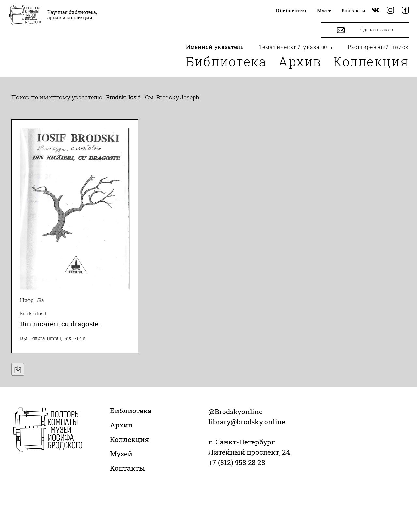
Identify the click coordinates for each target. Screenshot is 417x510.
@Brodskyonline (235, 411)
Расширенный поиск (378, 46)
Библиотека (226, 61)
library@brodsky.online (246, 421)
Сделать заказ (365, 30)
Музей (121, 453)
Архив (300, 61)
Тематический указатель (295, 46)
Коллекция (371, 61)
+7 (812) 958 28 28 (236, 462)
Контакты (127, 467)
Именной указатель (215, 46)
